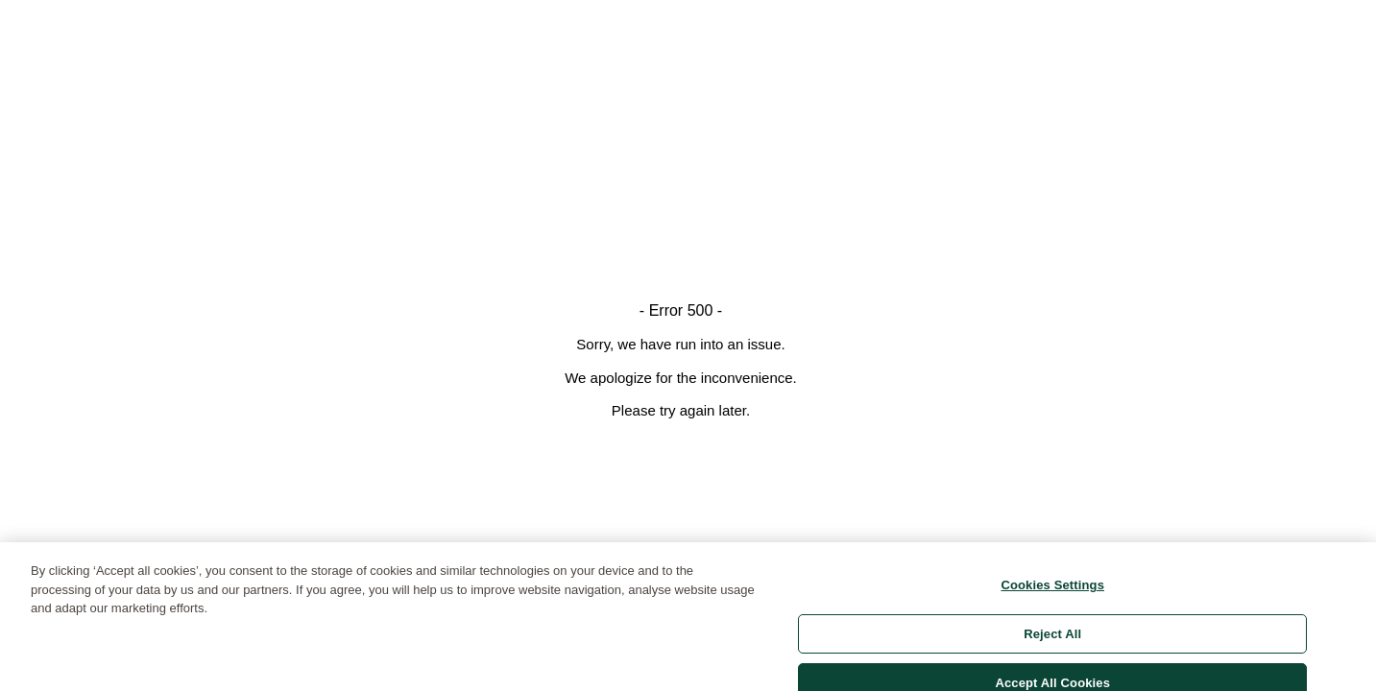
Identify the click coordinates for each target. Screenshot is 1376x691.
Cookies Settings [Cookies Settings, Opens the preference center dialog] (1052, 591)
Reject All (1052, 638)
